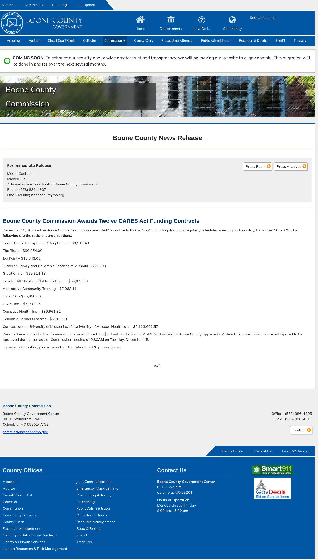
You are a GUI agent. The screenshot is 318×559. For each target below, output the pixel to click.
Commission (113, 41)
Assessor (13, 41)
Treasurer (301, 41)
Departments (171, 28)
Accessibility (33, 5)
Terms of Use (262, 451)
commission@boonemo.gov (25, 432)
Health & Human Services (24, 542)
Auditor (34, 41)
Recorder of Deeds (253, 41)
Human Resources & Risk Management (35, 548)
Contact (298, 430)
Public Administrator (216, 41)
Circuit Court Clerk (61, 41)
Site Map (8, 5)
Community (232, 28)
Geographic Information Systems (30, 535)
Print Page (60, 5)
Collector (89, 41)
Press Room (256, 166)
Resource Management (95, 522)
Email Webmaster (297, 451)
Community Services (20, 515)
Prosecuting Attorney (177, 41)
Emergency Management (97, 488)
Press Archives (288, 166)
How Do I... (202, 28)
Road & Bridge (88, 528)
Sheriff (280, 41)
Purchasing (85, 501)
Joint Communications (94, 481)
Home (140, 28)
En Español (86, 5)
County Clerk (143, 41)
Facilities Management (22, 528)
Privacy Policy (231, 451)
